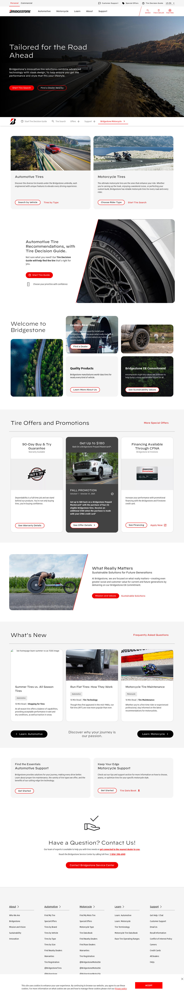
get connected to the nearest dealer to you (120, 849)
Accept (148, 985)
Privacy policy (121, 988)
